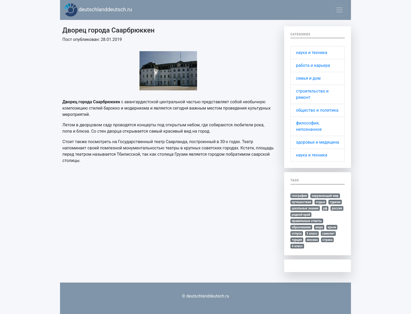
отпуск (297, 233)
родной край (301, 214)
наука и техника (311, 52)
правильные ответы (307, 221)
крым (332, 227)
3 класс (311, 233)
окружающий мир (325, 196)
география (299, 196)
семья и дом (308, 78)
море (319, 227)
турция (297, 240)
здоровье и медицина (317, 142)
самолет (328, 233)
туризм (335, 202)
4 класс (297, 246)
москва (312, 240)
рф (325, 208)
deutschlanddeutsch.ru (98, 10)
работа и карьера (313, 65)
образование (301, 227)
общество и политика (317, 110)
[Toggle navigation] (339, 10)
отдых (320, 202)
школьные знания (305, 208)
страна (327, 240)
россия (337, 208)
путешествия (301, 202)
